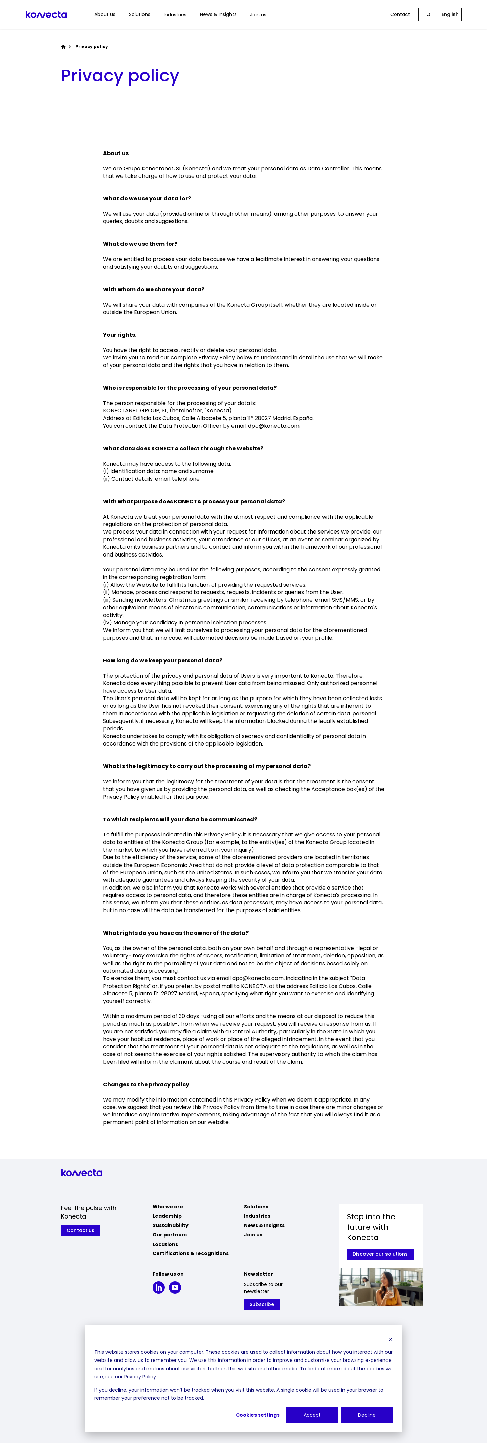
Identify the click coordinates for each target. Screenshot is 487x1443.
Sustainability (171, 1225)
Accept (312, 1415)
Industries (175, 14)
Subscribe (262, 1304)
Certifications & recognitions (191, 1253)
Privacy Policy (140, 1376)
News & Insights (218, 14)
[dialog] (243, 1378)
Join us (258, 14)
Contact (400, 14)
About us (104, 14)
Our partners (170, 1234)
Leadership (167, 1216)
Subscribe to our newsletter (263, 1288)
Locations (165, 1244)
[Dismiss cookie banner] (390, 1339)
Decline (367, 1415)
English (450, 14)
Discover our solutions (380, 1254)
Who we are (168, 1206)
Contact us (80, 1230)
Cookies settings (258, 1415)
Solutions (139, 14)
